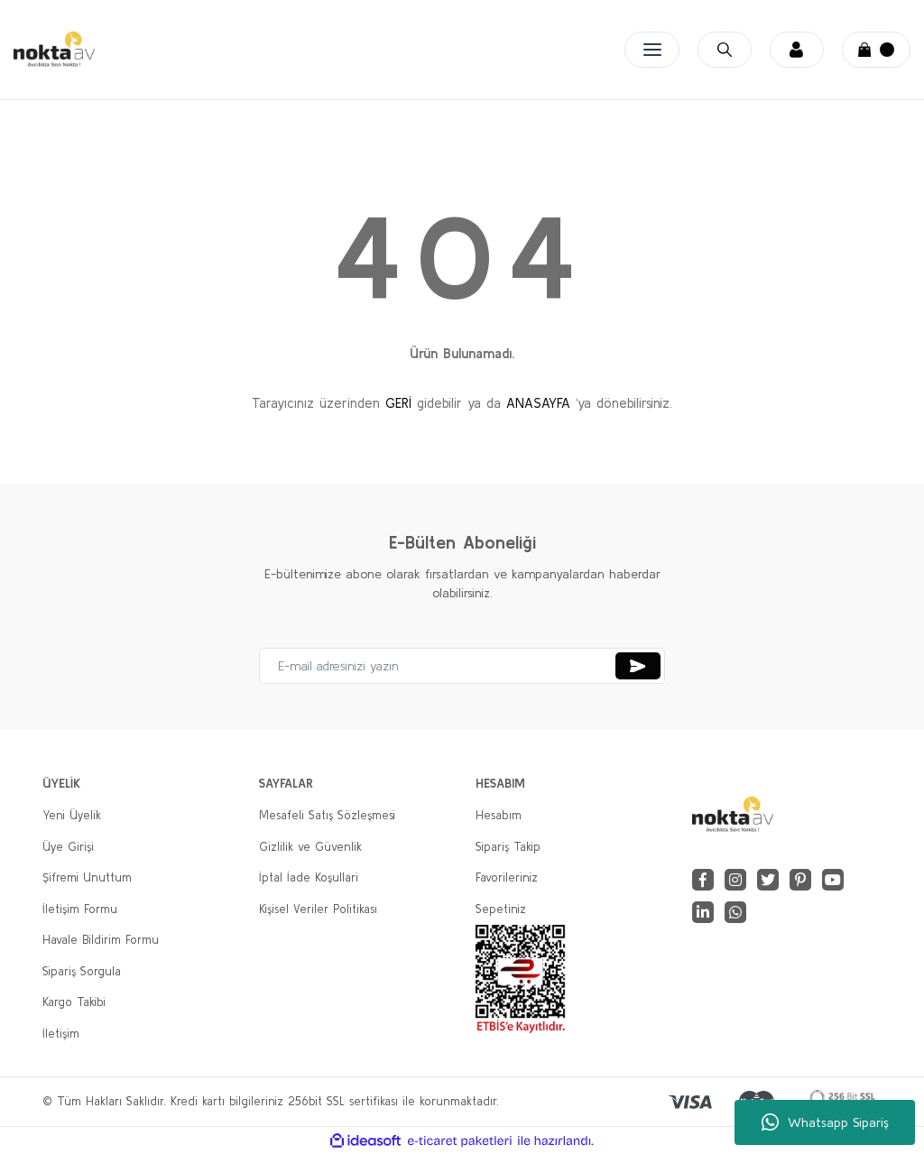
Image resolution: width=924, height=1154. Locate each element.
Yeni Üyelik (71, 815)
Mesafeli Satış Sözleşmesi (327, 815)
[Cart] (876, 50)
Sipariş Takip (508, 847)
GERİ (398, 403)
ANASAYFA (538, 403)
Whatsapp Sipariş (825, 1122)
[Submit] (638, 665)
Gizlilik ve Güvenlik (310, 847)
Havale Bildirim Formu (100, 939)
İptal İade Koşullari (308, 877)
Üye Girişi (68, 847)
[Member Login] (789, 50)
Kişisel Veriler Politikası (318, 909)
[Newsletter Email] (462, 666)
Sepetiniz (501, 909)
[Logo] (54, 49)
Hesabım (499, 815)
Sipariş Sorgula (81, 971)
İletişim (60, 1033)
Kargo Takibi (74, 1002)
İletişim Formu (79, 909)
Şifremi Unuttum (87, 877)
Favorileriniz (507, 877)
